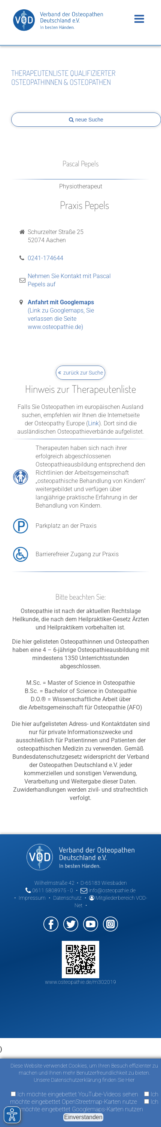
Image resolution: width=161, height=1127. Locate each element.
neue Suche (86, 120)
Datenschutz (67, 898)
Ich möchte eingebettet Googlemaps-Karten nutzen (89, 1105)
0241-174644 (45, 258)
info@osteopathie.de (108, 890)
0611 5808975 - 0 (49, 890)
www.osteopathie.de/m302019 (80, 982)
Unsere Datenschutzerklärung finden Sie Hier (84, 1080)
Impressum (32, 898)
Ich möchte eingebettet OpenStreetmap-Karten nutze (84, 1098)
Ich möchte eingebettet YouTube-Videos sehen (74, 1094)
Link (93, 423)
